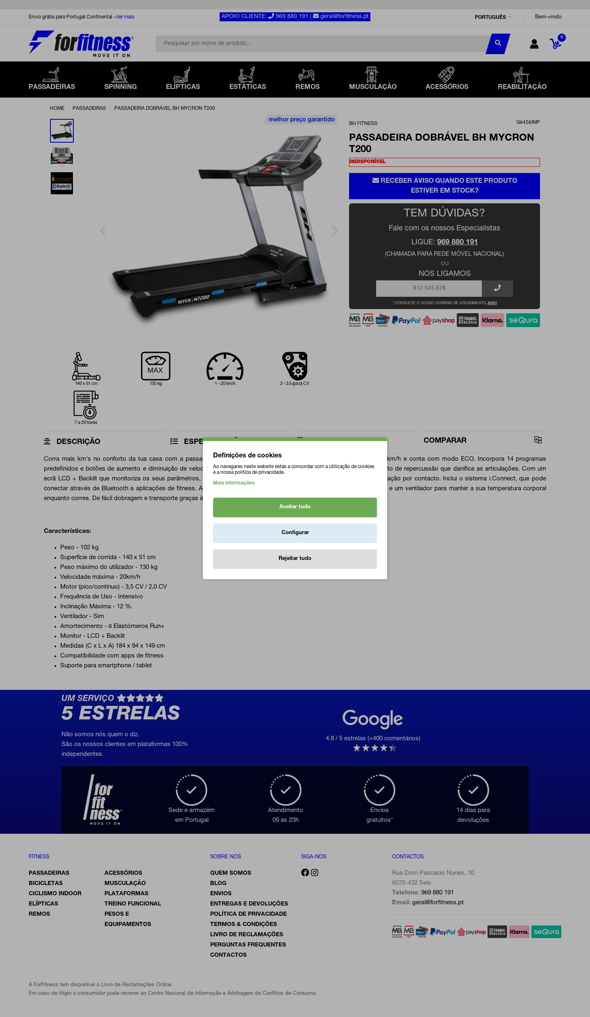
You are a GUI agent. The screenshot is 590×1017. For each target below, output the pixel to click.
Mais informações (233, 483)
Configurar (295, 533)
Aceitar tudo (295, 507)
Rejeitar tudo (295, 559)
